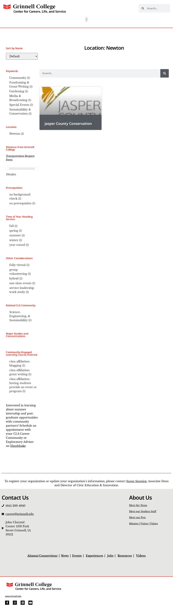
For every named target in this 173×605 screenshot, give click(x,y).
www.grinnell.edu (13, 596)
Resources (125, 555)
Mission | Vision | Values (143, 523)
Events (77, 555)
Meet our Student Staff (142, 511)
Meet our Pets (137, 517)
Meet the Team (138, 505)
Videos (141, 555)
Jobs (110, 555)
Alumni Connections (42, 555)
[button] (86, 19)
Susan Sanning (136, 481)
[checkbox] (22, 78)
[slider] (7, 168)
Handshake (18, 446)
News (65, 555)
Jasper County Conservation (68, 123)
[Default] (22, 56)
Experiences (94, 555)
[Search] (164, 73)
